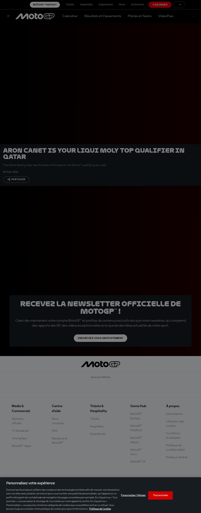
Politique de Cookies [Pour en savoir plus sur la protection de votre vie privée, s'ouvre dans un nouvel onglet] (100, 509)
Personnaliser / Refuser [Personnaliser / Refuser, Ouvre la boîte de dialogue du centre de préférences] (133, 495)
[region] (100, 495)
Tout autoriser (160, 495)
